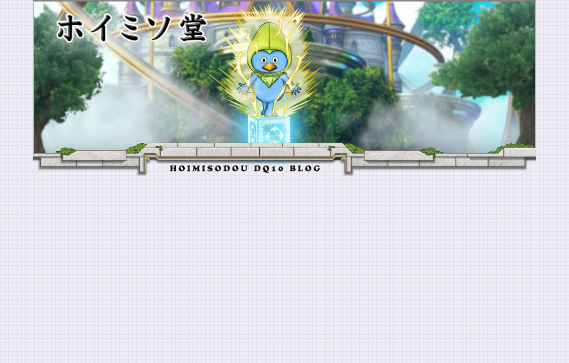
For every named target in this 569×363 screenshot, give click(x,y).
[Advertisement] (284, 251)
